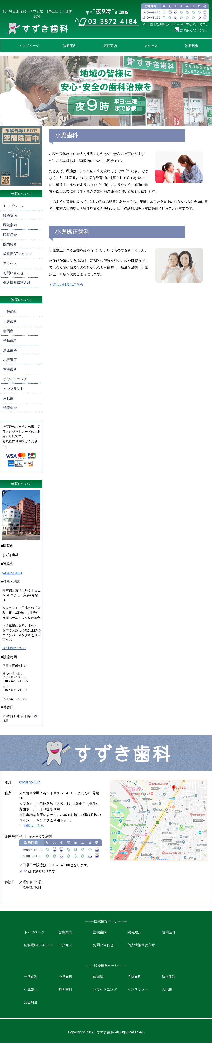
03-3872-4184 (12, 573)
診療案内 (69, 46)
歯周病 (8, 331)
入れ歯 (8, 398)
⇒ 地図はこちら (14, 648)
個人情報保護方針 (16, 282)
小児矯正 (10, 360)
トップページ (29, 46)
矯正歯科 (10, 350)
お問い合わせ (13, 273)
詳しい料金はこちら (68, 284)
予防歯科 (10, 340)
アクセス (151, 46)
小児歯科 (10, 321)
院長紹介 (10, 234)
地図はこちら (34, 825)
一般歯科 (10, 312)
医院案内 (110, 46)
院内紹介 (10, 244)
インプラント (13, 388)
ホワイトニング (15, 379)
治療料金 (191, 46)
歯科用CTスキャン (17, 254)
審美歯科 (10, 369)
